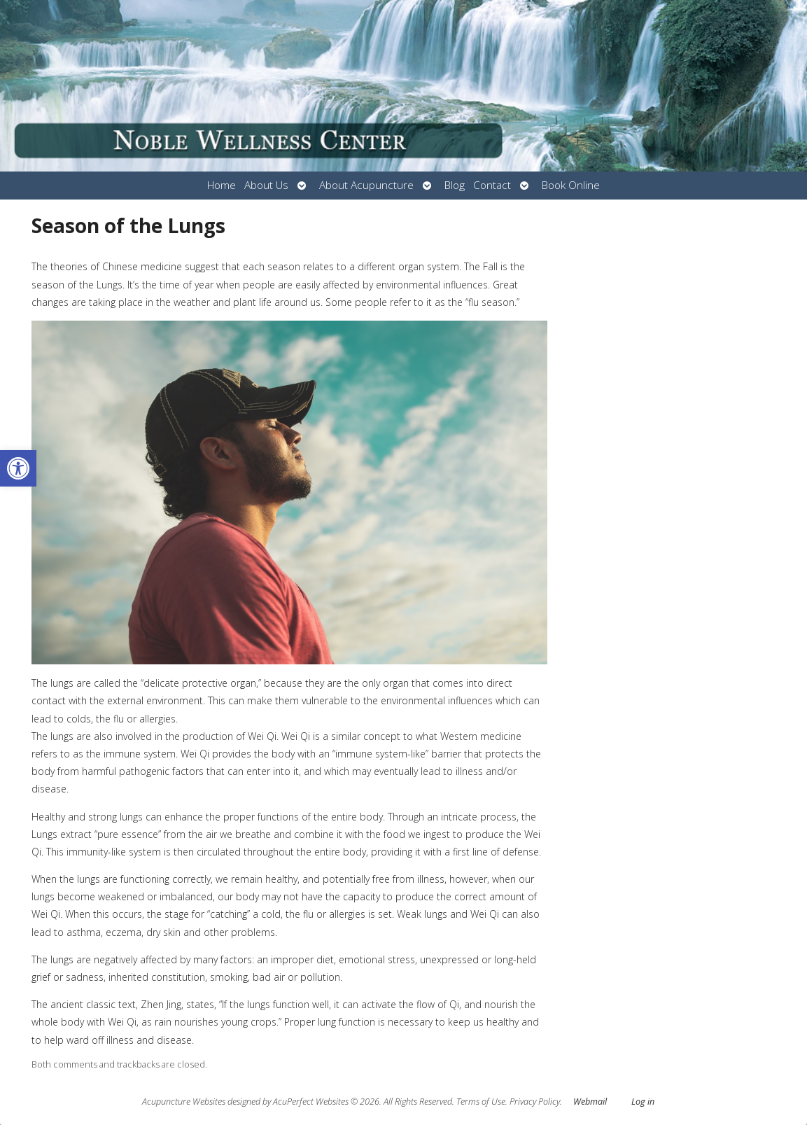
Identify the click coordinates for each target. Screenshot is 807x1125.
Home (221, 185)
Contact (492, 185)
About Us (266, 185)
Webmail (590, 1101)
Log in (642, 1101)
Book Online (571, 185)
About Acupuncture (366, 185)
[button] (18, 468)
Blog (454, 185)
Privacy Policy (535, 1101)
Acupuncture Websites (183, 1101)
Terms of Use (480, 1101)
